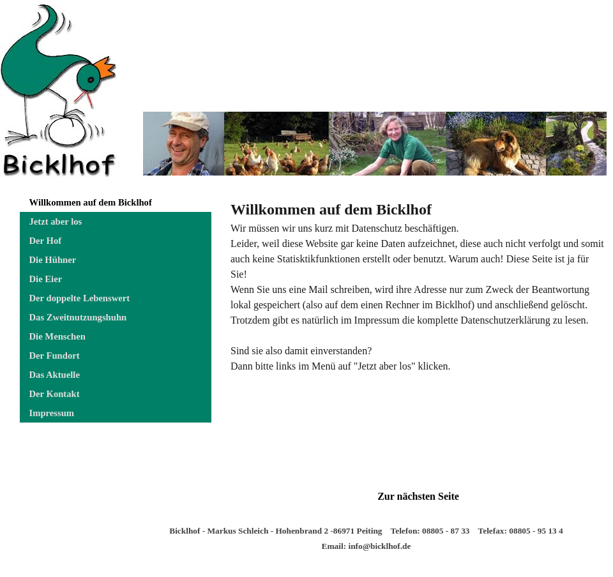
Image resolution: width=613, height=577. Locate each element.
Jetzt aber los (55, 221)
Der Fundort (54, 355)
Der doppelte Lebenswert (79, 298)
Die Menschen (57, 336)
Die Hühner (53, 260)
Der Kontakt (54, 394)
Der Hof (45, 241)
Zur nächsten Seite (418, 496)
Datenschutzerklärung (505, 320)
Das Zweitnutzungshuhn (78, 317)
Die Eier (46, 279)
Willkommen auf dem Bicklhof (90, 202)
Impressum (52, 413)
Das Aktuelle (54, 375)
